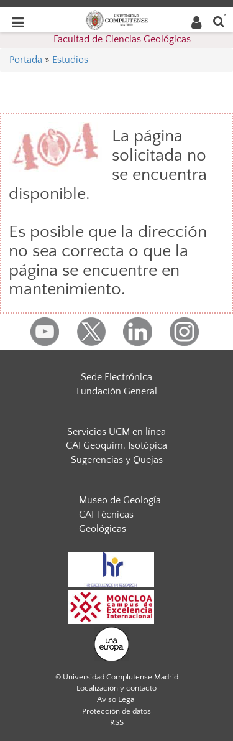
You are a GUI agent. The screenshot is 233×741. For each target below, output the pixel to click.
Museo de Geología (120, 500)
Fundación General (116, 391)
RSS (117, 722)
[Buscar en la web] (218, 20)
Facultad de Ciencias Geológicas (122, 39)
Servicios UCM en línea (116, 431)
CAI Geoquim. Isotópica (116, 445)
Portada (25, 59)
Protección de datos (116, 711)
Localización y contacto (116, 688)
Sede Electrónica (116, 377)
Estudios (70, 59)
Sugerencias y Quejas (117, 459)
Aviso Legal (116, 699)
